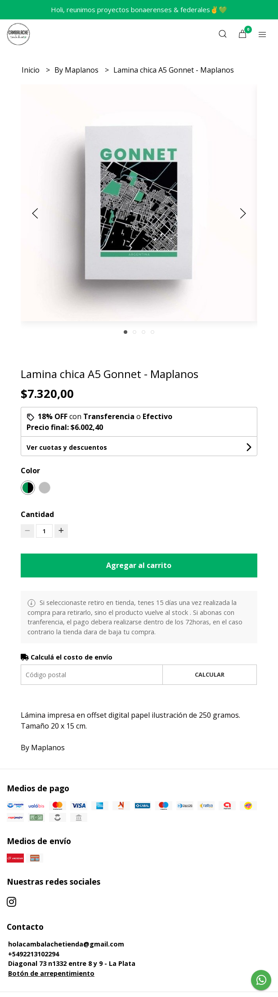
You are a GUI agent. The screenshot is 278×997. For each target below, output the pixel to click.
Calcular (209, 674)
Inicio (31, 70)
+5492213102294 (33, 954)
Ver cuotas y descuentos (67, 447)
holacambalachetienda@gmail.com (66, 944)
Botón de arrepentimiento (51, 973)
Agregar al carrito (138, 565)
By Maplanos (77, 70)
